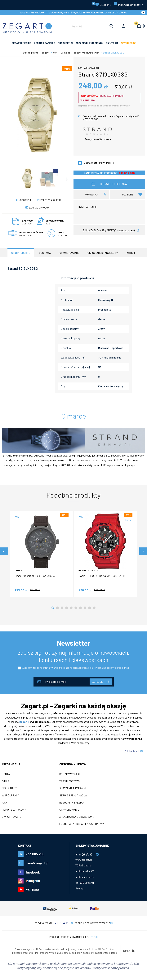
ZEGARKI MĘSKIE (21, 43)
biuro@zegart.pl (37, 863)
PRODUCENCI (65, 43)
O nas (5, 781)
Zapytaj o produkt (40, 207)
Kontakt (7, 774)
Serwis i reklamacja (73, 795)
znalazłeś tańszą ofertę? (109, 230)
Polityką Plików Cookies (102, 949)
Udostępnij (25, 200)
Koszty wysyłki (69, 774)
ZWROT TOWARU (11, 816)
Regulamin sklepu (71, 802)
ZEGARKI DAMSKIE (44, 43)
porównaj (91, 194)
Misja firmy (9, 788)
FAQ (4, 802)
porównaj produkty (128, 4)
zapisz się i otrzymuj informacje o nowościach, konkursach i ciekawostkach (73, 656)
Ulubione (101, 4)
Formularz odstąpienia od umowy (81, 824)
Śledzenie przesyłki (72, 788)
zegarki (24, 721)
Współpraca (11, 795)
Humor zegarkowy (14, 809)
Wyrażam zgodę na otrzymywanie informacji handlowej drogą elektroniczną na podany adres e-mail (75, 667)
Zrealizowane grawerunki (77, 816)
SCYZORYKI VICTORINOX (89, 43)
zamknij (129, 951)
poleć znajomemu (50, 200)
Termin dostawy (69, 781)
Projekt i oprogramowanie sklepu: (73, 936)
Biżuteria (112, 43)
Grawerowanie (69, 809)
